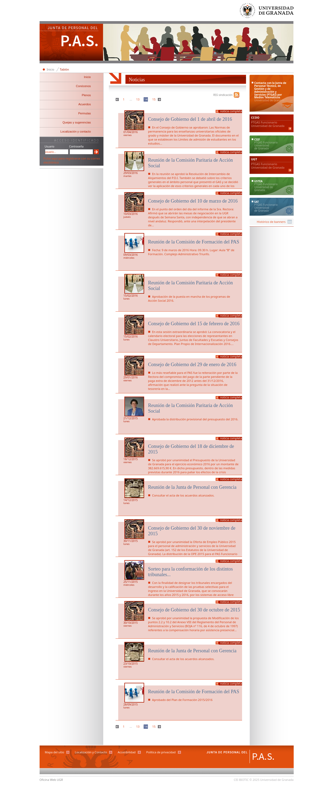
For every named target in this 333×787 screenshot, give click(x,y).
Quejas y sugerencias (77, 122)
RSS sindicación (222, 95)
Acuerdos (84, 104)
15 (154, 99)
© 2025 (254, 780)
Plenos (86, 95)
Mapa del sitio (54, 752)
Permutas (84, 113)
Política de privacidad (161, 752)
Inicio (50, 69)
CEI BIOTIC (241, 780)
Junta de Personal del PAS (71, 42)
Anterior (118, 99)
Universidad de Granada (267, 12)
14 (146, 99)
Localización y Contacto (91, 752)
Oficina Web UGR (51, 780)
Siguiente (160, 99)
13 (138, 99)
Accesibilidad (127, 752)
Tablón (64, 69)
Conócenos (83, 86)
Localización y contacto (75, 131)
